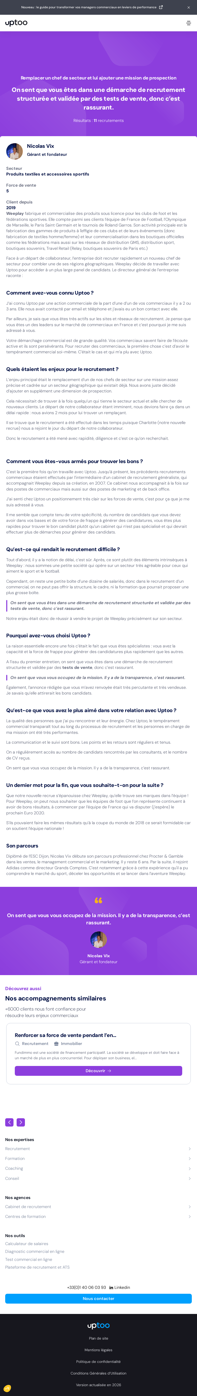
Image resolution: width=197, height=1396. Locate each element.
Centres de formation (25, 1216)
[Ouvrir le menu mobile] (189, 23)
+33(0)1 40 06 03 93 (86, 1287)
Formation (15, 1158)
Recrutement (17, 1148)
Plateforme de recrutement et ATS (37, 1267)
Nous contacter (98, 1298)
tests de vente (77, 667)
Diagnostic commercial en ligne (34, 1251)
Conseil (12, 1178)
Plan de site (98, 1338)
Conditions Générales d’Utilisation (98, 1373)
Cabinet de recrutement (28, 1206)
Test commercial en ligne (28, 1259)
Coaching (14, 1168)
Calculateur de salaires (26, 1243)
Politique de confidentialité (98, 1361)
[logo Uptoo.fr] (16, 23)
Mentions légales (98, 1350)
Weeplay (15, 213)
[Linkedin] (119, 1287)
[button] (11, 1387)
